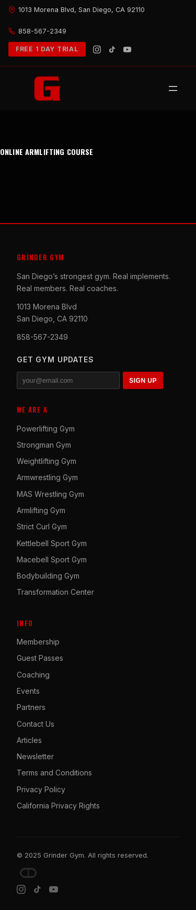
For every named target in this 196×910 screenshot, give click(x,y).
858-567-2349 (42, 336)
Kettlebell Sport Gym (52, 543)
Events (28, 690)
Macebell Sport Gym (52, 559)
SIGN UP (143, 380)
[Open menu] (173, 88)
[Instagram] (97, 49)
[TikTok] (112, 49)
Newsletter (35, 756)
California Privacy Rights (58, 805)
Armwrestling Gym (47, 477)
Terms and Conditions (54, 772)
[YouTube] (127, 49)
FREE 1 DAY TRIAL (47, 49)
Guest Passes (40, 657)
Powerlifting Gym (46, 428)
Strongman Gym (44, 444)
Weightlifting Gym (46, 461)
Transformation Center (55, 591)
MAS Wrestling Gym (50, 494)
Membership (38, 641)
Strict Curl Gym (42, 526)
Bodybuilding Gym (48, 575)
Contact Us (35, 723)
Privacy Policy (41, 789)
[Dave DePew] (28, 873)
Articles (29, 740)
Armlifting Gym (41, 510)
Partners (31, 707)
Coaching (33, 674)
